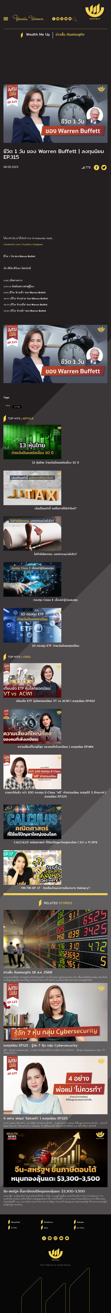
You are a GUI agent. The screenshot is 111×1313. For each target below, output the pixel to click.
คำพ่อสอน (80, 1222)
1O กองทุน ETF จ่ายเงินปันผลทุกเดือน (55, 646)
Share (8, 405)
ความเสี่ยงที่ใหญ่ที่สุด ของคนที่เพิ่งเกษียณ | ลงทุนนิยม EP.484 (55, 747)
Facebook (8, 244)
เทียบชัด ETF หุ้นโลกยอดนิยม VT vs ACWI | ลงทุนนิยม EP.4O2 (55, 701)
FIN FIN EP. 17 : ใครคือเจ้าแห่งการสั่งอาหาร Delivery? (55, 888)
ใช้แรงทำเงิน (15, 1222)
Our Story (80, 1227)
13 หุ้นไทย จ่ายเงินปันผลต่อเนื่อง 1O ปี (55, 462)
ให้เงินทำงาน (48, 1222)
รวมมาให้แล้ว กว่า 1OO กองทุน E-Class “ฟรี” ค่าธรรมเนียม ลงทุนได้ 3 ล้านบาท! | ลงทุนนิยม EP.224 (55, 794)
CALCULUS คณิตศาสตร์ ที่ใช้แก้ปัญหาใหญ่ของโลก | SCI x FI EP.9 (55, 842)
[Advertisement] (55, 63)
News (46, 1227)
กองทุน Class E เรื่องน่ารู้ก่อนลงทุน (55, 600)
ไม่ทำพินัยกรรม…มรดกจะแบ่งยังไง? (55, 554)
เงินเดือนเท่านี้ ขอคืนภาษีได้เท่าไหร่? (55, 508)
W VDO (14, 1227)
